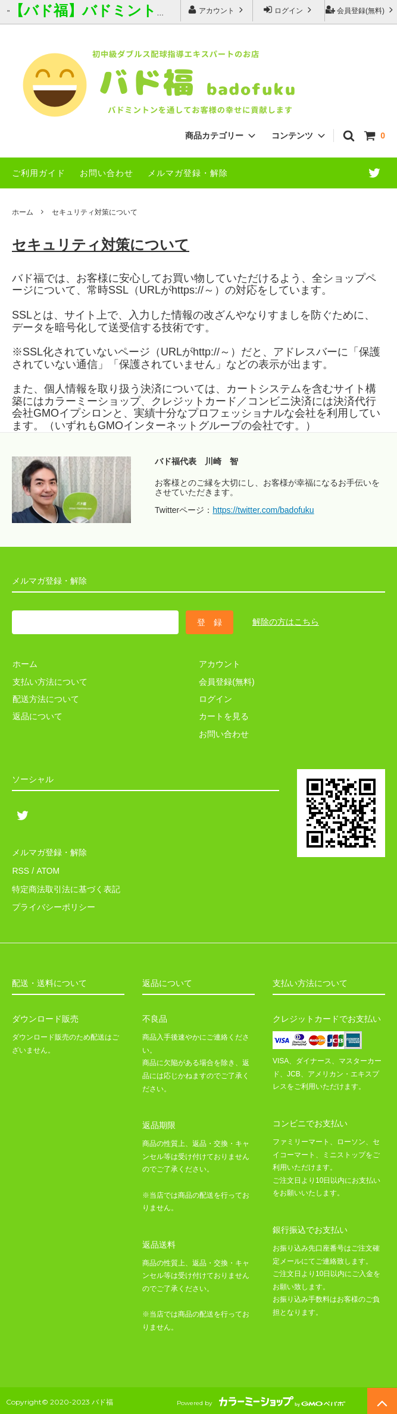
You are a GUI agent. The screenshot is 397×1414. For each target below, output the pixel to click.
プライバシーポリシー (53, 904)
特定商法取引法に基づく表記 (66, 887)
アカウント (216, 10)
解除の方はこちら (285, 621)
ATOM (47, 869)
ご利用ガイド (38, 173)
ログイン (289, 10)
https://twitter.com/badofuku (263, 510)
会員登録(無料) (361, 10)
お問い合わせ (106, 173)
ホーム (22, 212)
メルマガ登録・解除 (188, 173)
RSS (20, 869)
